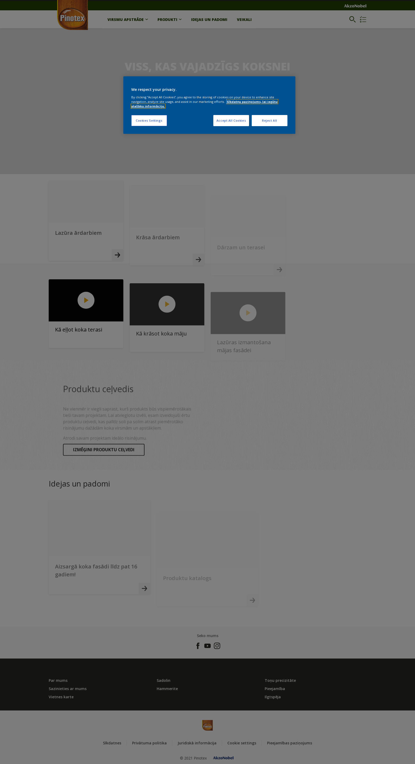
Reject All (269, 120)
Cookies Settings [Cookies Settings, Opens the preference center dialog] (149, 120)
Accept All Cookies (231, 120)
